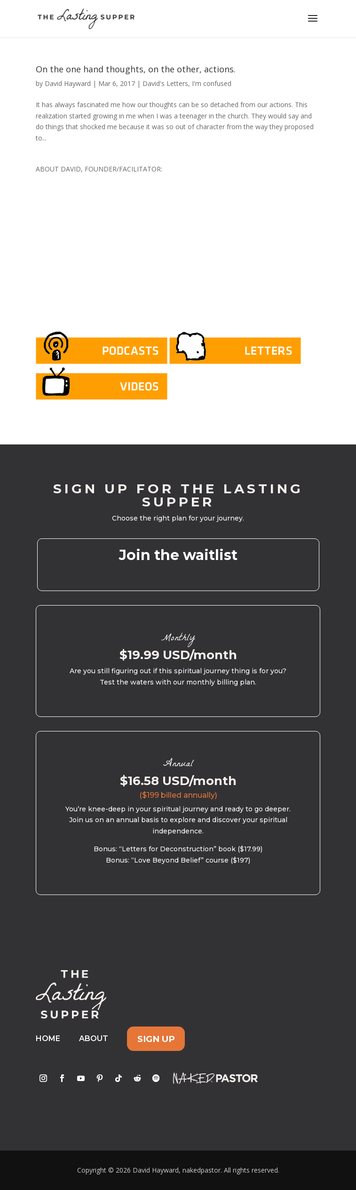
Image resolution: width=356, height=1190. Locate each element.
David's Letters (165, 83)
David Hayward (68, 83)
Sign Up (156, 1038)
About (93, 1038)
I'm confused (211, 83)
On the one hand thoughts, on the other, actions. (136, 69)
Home (48, 1038)
